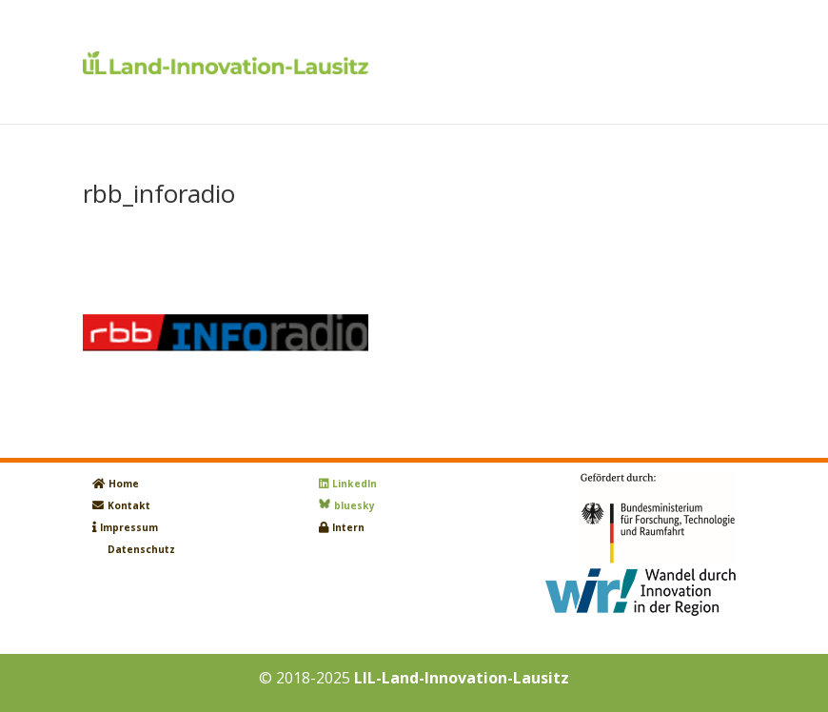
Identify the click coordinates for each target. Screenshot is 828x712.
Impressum (129, 527)
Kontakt (129, 505)
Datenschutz (141, 549)
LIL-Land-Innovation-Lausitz (461, 677)
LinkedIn (354, 483)
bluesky (354, 505)
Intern (348, 527)
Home (123, 483)
